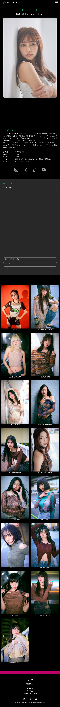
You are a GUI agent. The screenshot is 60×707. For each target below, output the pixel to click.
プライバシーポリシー (30, 693)
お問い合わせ (30, 691)
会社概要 (30, 688)
